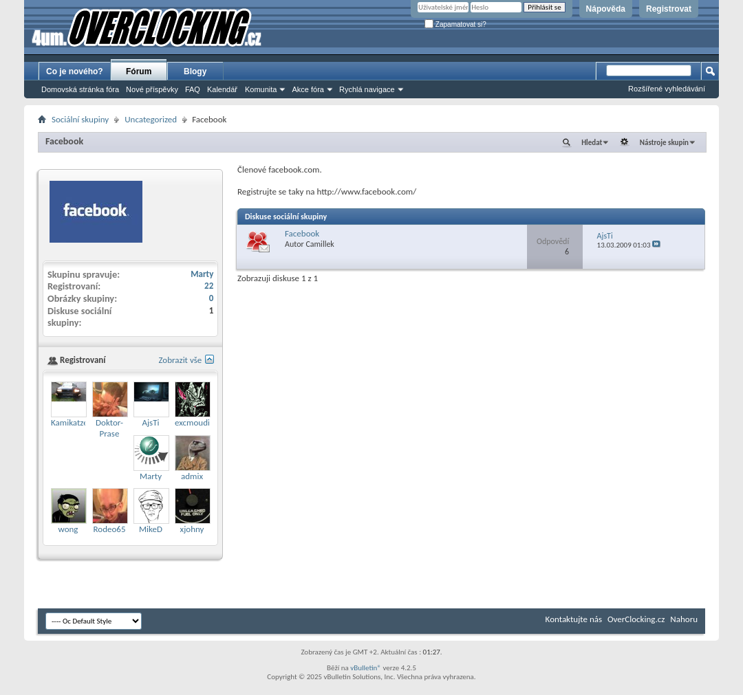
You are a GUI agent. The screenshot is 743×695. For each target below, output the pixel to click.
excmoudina (197, 422)
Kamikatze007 (76, 422)
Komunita (261, 89)
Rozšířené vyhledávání (666, 89)
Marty (202, 274)
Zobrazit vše (180, 360)
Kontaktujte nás (574, 619)
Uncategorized (151, 119)
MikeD (150, 529)
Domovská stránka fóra (80, 89)
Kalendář (222, 89)
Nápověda (605, 9)
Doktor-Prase (109, 428)
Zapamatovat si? (455, 24)
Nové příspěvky (152, 89)
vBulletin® (365, 667)
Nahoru (684, 619)
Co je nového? (74, 71)
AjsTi (605, 236)
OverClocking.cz (636, 619)
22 (208, 285)
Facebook (64, 141)
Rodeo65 (110, 529)
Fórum (138, 71)
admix (192, 476)
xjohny (192, 529)
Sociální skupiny (80, 119)
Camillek (319, 244)
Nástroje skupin (664, 142)
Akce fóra (307, 89)
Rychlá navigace (367, 89)
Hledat (591, 142)
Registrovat (668, 9)
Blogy (195, 71)
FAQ (192, 89)
